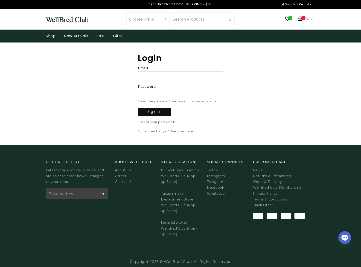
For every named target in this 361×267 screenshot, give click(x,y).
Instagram (216, 176)
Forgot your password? (157, 122)
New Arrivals (76, 36)
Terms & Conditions (270, 199)
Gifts (117, 36)
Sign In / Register (297, 4)
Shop (51, 36)
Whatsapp (216, 193)
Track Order (263, 205)
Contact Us (124, 182)
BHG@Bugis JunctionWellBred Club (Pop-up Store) (180, 176)
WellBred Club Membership (277, 187)
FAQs (257, 170)
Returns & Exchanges (272, 176)
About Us (123, 170)
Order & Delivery (267, 182)
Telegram (215, 182)
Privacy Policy (265, 193)
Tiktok (212, 170)
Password (147, 87)
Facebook (215, 187)
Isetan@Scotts (174, 222)
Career (120, 176)
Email (143, 68)
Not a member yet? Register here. (166, 131)
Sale (100, 36)
